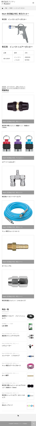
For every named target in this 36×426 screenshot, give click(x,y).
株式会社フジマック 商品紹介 (20, 423)
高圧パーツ (16, 353)
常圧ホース (19, 227)
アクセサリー (20, 158)
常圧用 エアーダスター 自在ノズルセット (13, 86)
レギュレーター (6, 345)
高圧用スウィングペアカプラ (10, 336)
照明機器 (4, 323)
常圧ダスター (24, 14)
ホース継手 (5, 375)
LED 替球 (5, 326)
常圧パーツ (19, 121)
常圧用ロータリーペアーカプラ (11, 196)
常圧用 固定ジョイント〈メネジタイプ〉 (14, 300)
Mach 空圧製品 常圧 (10, 14)
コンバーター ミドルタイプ (10, 355)
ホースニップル (6, 266)
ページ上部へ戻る (33, 423)
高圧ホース (16, 363)
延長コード (5, 403)
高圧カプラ (16, 333)
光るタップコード (7, 405)
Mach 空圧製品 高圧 (7, 333)
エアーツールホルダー (8, 162)
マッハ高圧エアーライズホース (11, 365)
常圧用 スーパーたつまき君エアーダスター (13, 88)
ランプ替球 (10, 323)
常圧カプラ (19, 192)
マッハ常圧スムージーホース (10, 231)
